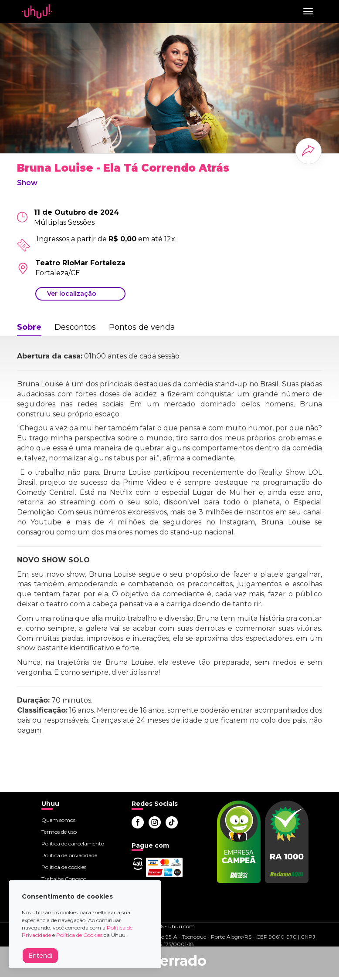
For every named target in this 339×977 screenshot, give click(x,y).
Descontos (75, 327)
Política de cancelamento (72, 843)
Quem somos (58, 820)
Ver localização (71, 293)
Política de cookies (63, 867)
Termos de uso (59, 831)
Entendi (40, 956)
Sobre (29, 327)
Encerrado (169, 960)
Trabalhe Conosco (63, 879)
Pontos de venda (142, 327)
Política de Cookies (79, 935)
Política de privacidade (69, 855)
